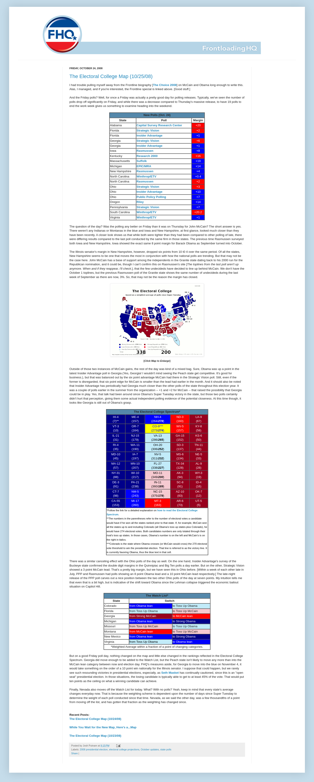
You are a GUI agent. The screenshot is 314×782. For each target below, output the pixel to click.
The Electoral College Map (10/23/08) (95, 735)
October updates (150, 749)
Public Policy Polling (151, 197)
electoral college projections (124, 749)
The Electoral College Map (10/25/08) (111, 76)
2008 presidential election (94, 749)
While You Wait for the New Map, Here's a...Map (103, 727)
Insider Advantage (149, 135)
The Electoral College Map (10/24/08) (95, 719)
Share (74, 753)
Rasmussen (145, 171)
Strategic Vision (148, 130)
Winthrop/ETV (146, 176)
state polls (165, 749)
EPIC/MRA (144, 166)
